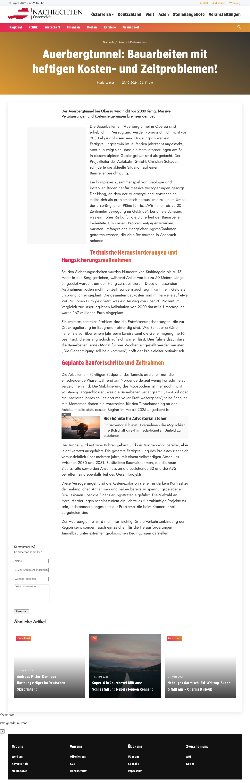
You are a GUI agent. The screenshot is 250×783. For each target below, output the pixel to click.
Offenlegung (78, 760)
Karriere (110, 27)
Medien (92, 27)
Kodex (190, 767)
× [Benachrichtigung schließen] (2, 734)
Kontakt (203, 3)
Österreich (101, 14)
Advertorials (20, 767)
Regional (15, 27)
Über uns (133, 760)
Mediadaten (218, 3)
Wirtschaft (52, 27)
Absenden (21, 614)
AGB (72, 767)
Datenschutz (78, 774)
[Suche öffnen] (239, 27)
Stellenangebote (189, 14)
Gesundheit (131, 27)
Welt (150, 14)
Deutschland (129, 14)
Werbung (234, 3)
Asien (163, 14)
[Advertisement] (56, 185)
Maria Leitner (105, 82)
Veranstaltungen (225, 14)
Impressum (135, 774)
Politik (33, 27)
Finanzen (73, 27)
